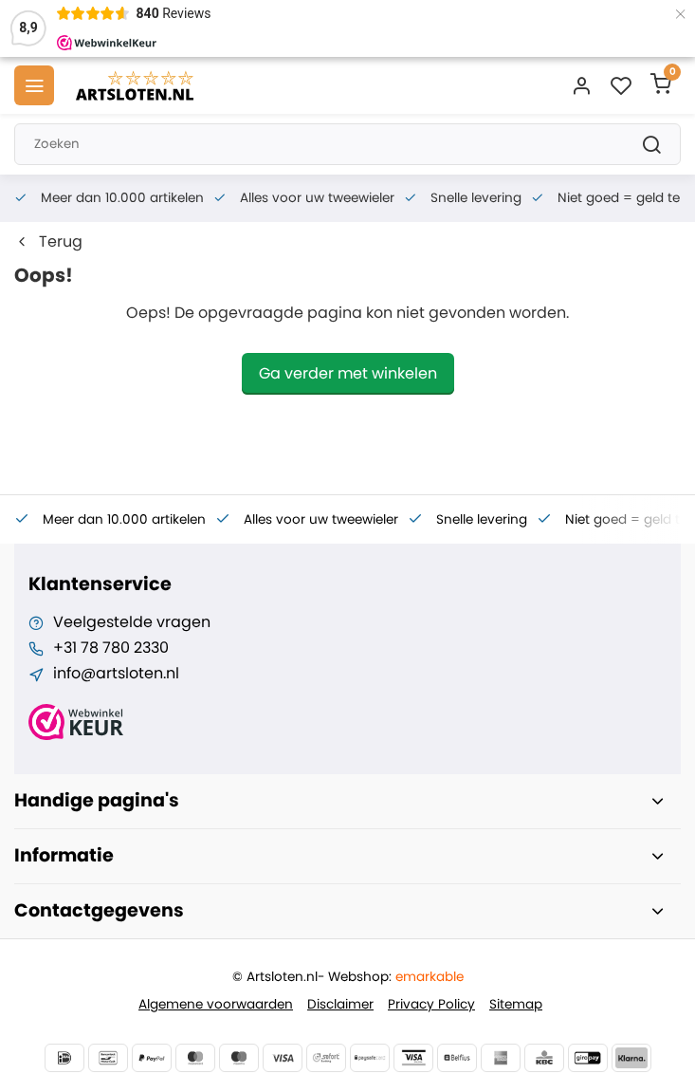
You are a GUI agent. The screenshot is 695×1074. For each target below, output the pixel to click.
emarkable (429, 977)
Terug (48, 241)
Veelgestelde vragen (131, 622)
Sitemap (515, 1004)
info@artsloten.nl (116, 673)
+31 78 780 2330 (111, 648)
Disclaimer (340, 1004)
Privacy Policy (431, 1004)
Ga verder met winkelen (348, 373)
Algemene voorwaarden (215, 1004)
